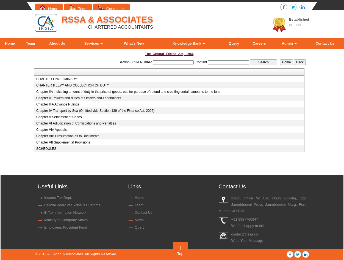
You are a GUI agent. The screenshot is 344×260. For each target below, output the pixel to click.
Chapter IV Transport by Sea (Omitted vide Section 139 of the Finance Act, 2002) (95, 111)
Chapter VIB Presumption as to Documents (67, 136)
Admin (289, 43)
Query (234, 43)
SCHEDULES (46, 149)
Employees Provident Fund (65, 227)
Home (49, 9)
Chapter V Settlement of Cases (59, 117)
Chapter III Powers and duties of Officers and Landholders (78, 98)
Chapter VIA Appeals (51, 130)
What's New (134, 43)
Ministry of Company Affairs (66, 220)
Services (93, 43)
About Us (57, 43)
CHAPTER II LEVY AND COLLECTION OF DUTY (72, 85)
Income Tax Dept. (58, 198)
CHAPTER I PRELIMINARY (56, 79)
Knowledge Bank (189, 43)
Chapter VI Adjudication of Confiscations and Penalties (76, 123)
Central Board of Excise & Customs (72, 205)
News (139, 220)
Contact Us (111, 9)
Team (77, 9)
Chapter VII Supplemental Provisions (63, 142)
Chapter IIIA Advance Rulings (57, 104)
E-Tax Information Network (65, 212)
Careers (259, 43)
